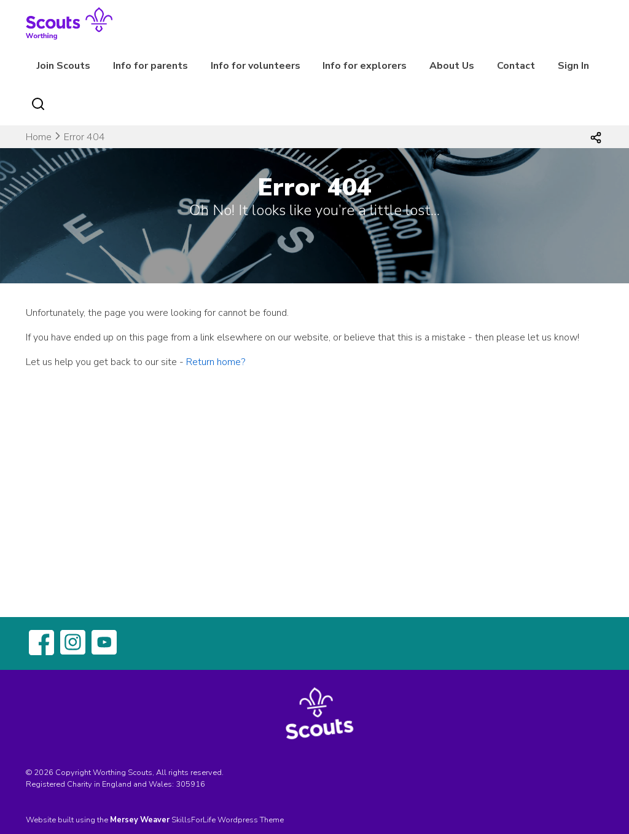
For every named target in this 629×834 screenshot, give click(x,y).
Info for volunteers (255, 66)
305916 (190, 784)
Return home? (215, 362)
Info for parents (150, 66)
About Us (451, 66)
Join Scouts (63, 66)
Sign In (573, 66)
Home (39, 137)
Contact (516, 66)
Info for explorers (364, 66)
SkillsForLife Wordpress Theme (227, 819)
